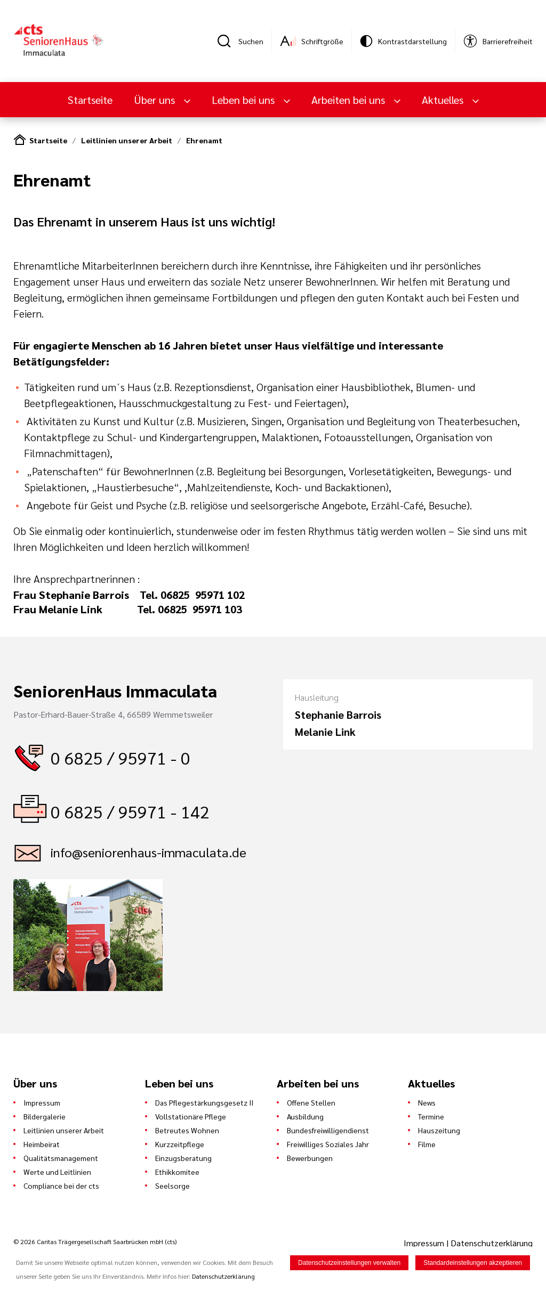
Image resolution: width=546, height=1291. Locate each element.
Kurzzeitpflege (179, 1144)
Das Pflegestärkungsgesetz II (204, 1102)
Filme (427, 1144)
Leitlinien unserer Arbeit (126, 140)
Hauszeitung (439, 1130)
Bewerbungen (310, 1158)
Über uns (156, 100)
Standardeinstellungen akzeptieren (472, 1263)
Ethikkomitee (177, 1171)
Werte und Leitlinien (57, 1171)
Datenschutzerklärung (492, 1242)
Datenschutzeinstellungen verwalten (349, 1263)
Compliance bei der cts (61, 1185)
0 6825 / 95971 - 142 (130, 811)
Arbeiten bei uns (349, 100)
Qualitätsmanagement (60, 1158)
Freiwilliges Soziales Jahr (328, 1144)
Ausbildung (305, 1116)
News (427, 1102)
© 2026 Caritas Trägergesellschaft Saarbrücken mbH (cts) (94, 1241)
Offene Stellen (311, 1102)
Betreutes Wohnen (187, 1130)
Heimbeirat (41, 1144)
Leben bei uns (244, 100)
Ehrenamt (204, 140)
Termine (431, 1116)
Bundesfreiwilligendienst (328, 1130)
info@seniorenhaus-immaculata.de (148, 851)
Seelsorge (172, 1185)
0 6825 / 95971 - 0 (120, 757)
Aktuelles (444, 100)
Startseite (90, 100)
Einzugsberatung (183, 1158)
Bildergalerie (44, 1116)
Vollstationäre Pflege (190, 1116)
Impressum (41, 1102)
